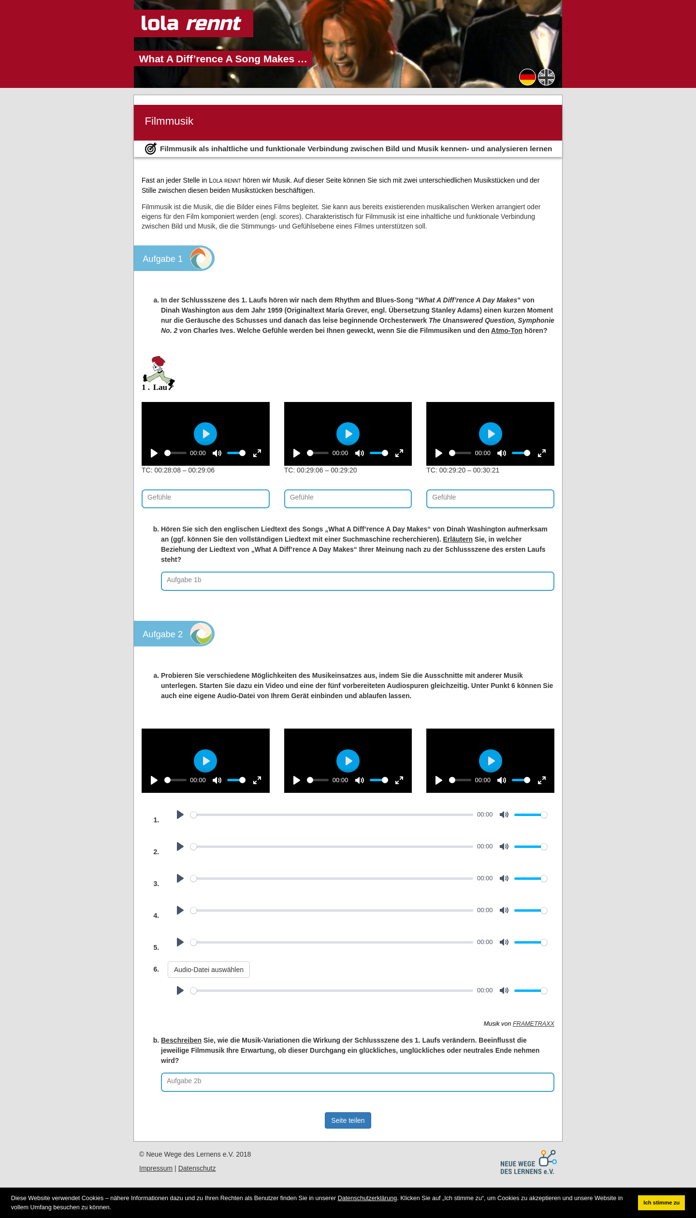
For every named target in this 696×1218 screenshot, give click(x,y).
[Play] (154, 453)
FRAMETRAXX (533, 1023)
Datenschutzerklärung (367, 1198)
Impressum (156, 1168)
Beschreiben (181, 1040)
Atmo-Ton (506, 330)
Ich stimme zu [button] (661, 1202)
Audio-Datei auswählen (209, 970)
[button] (114, 1207)
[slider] (175, 453)
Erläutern (457, 539)
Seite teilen (347, 1120)
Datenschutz (197, 1168)
